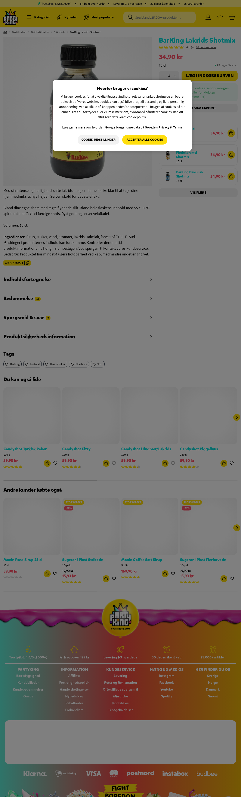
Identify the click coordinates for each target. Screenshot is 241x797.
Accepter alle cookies (145, 140)
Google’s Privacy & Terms (163, 127)
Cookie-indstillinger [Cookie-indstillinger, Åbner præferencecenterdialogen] (98, 140)
